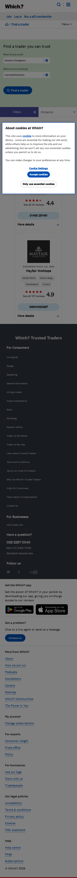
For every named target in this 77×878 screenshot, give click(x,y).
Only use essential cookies (39, 184)
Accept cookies (38, 174)
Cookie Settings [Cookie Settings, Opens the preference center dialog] (38, 168)
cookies (26, 136)
